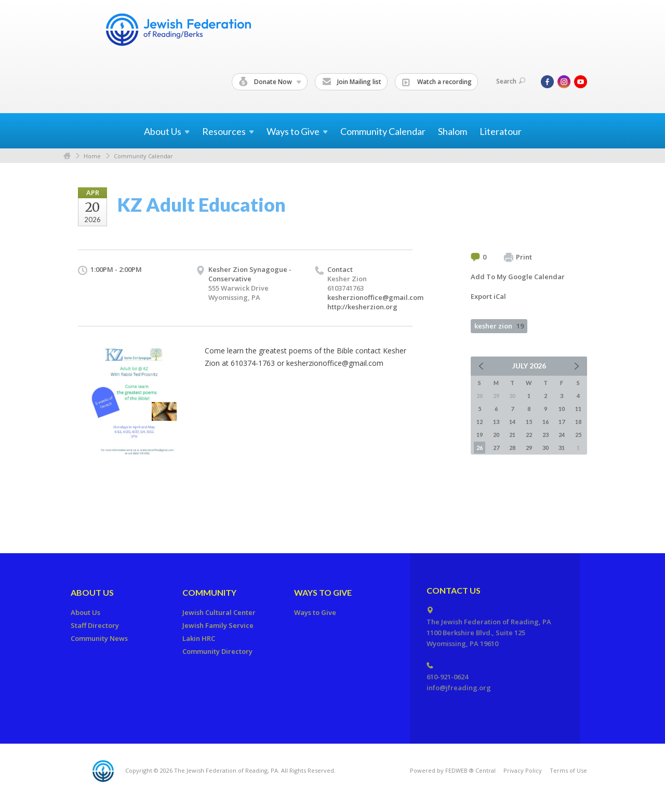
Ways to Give (323, 592)
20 (496, 434)
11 (578, 408)
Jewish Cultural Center (219, 612)
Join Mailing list (351, 82)
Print (518, 257)
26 (479, 447)
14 (512, 421)
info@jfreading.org (459, 687)
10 (561, 408)
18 (578, 421)
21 (512, 434)
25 (578, 434)
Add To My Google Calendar (518, 276)
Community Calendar (382, 131)
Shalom (452, 131)
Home (67, 156)
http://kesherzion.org (362, 306)
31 (561, 447)
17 (561, 421)
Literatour (501, 131)
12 (479, 421)
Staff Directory (95, 625)
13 (496, 421)
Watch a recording (437, 82)
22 (529, 434)
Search (510, 81)
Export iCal (488, 296)
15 (529, 421)
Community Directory (217, 651)
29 (529, 447)
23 (545, 434)
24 (561, 434)
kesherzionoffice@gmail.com (375, 297)
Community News (99, 638)
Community (209, 592)
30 (545, 447)
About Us (92, 592)
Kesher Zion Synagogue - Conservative (249, 274)
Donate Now (270, 82)
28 (512, 447)
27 (496, 447)
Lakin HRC (198, 638)
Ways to (297, 131)
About (167, 131)
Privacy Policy (522, 770)
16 (545, 421)
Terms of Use (568, 770)
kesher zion (499, 326)
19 (479, 434)
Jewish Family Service (218, 625)
